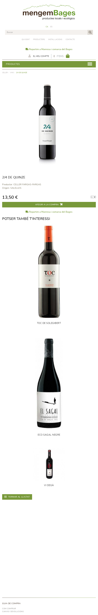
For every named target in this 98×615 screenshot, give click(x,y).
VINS (12, 72)
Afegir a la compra (49, 204)
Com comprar (9, 608)
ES (51, 27)
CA (47, 27)
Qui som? (26, 39)
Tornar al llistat (17, 496)
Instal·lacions (55, 39)
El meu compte (38, 56)
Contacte (70, 39)
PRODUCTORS (39, 39)
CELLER (5, 72)
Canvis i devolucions (13, 611)
